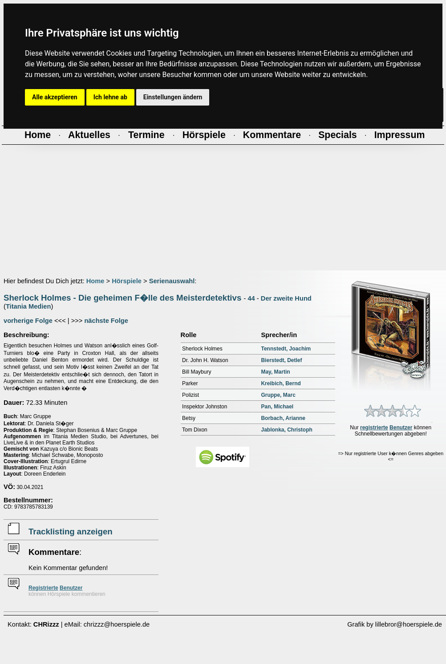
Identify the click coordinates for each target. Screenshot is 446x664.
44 (251, 298)
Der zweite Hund (286, 298)
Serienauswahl (172, 281)
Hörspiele (127, 281)
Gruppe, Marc (278, 395)
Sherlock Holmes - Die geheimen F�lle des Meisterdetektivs (122, 297)
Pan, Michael (277, 406)
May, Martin (275, 372)
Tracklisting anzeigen (70, 531)
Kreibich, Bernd (280, 383)
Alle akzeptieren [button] (54, 97)
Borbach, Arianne (283, 418)
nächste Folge (106, 320)
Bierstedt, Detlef (281, 360)
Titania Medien (28, 306)
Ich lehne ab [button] (110, 97)
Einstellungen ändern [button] (173, 97)
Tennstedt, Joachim (286, 349)
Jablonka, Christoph (286, 430)
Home (95, 281)
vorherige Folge (28, 320)
